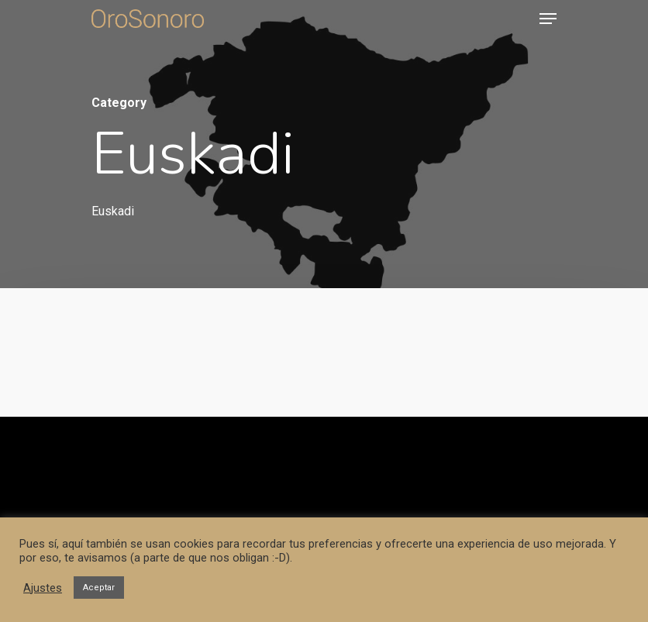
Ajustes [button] (42, 588)
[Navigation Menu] (548, 18)
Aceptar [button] (99, 587)
